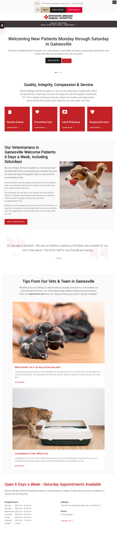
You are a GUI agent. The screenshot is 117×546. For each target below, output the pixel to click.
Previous (2, 259)
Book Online (58, 10)
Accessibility (16, 541)
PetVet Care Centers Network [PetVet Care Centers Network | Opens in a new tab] (106, 543)
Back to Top (12, 543)
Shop (45, 10)
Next (114, 259)
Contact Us (66, 419)
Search (5, 543)
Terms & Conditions (27, 541)
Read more (11, 363)
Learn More (12, 131)
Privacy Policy (6, 541)
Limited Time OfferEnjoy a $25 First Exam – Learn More (57, 24)
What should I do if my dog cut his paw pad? (30, 345)
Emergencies (74, 10)
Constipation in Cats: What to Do (78, 345)
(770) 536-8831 (78, 3)
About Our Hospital (16, 226)
